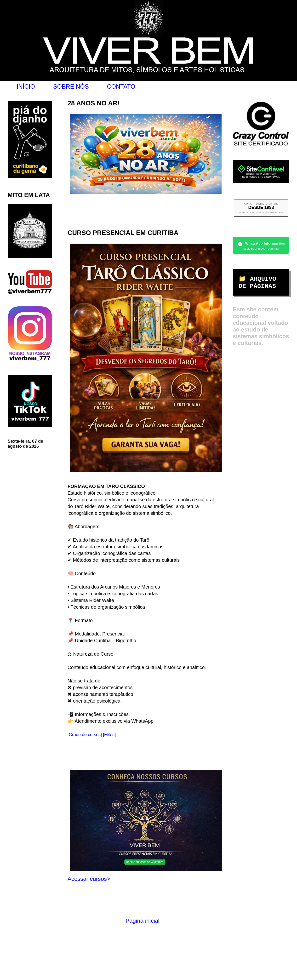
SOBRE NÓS (71, 86)
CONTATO (121, 86)
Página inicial (142, 920)
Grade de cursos (85, 734)
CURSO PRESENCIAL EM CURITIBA (123, 232)
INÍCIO (26, 86)
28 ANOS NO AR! (94, 103)
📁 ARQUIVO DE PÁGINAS (257, 282)
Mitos (109, 734)
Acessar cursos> (89, 879)
